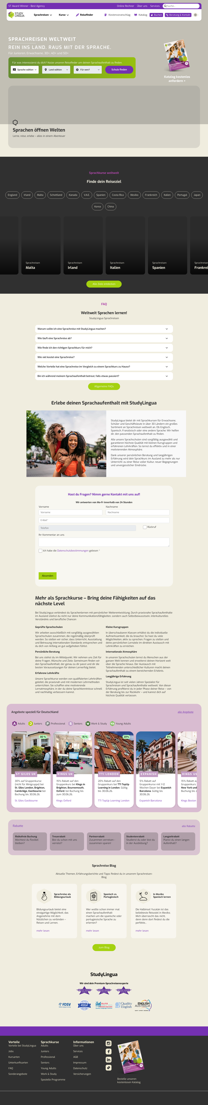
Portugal (182, 195)
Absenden (47, 575)
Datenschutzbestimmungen (73, 550)
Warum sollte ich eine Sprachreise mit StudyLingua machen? (72, 329)
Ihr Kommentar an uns (51, 535)
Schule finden (119, 69)
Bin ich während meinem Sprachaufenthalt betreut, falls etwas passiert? (78, 376)
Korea (97, 206)
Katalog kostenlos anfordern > (177, 79)
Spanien (100, 195)
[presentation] (61, 564)
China (111, 206)
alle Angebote (185, 712)
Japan (197, 195)
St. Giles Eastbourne (26, 800)
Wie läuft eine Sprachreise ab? (55, 338)
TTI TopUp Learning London (113, 800)
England (12, 195)
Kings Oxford (63, 800)
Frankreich (151, 195)
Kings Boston (188, 800)
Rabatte (18, 826)
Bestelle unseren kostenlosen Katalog (129, 1080)
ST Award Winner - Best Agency (26, 6)
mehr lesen (42, 930)
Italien (167, 195)
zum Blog (104, 947)
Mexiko (134, 195)
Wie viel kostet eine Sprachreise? (56, 357)
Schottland (56, 195)
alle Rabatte (188, 826)
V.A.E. (87, 195)
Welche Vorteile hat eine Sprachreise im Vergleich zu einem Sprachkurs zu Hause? (84, 366)
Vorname (44, 506)
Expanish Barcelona (151, 800)
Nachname (112, 506)
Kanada (73, 195)
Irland (27, 195)
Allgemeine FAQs (104, 386)
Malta (40, 195)
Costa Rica (118, 195)
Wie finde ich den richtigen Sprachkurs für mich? (65, 347)
